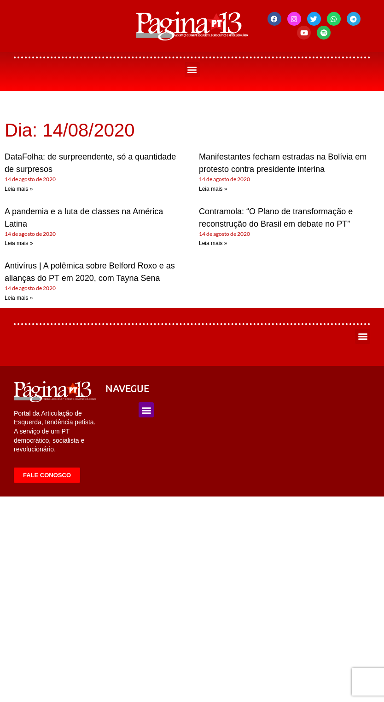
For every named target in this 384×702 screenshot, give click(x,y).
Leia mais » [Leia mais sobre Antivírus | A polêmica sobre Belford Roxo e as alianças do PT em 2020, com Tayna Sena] (19, 298)
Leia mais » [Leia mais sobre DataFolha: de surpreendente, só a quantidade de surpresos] (19, 189)
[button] (192, 69)
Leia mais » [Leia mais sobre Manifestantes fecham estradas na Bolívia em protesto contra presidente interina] (213, 189)
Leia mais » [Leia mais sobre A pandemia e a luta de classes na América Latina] (19, 243)
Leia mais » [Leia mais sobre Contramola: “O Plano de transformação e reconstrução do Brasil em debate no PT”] (213, 243)
